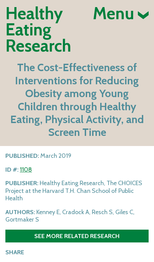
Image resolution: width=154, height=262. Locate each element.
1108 (26, 169)
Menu (121, 13)
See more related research (77, 235)
